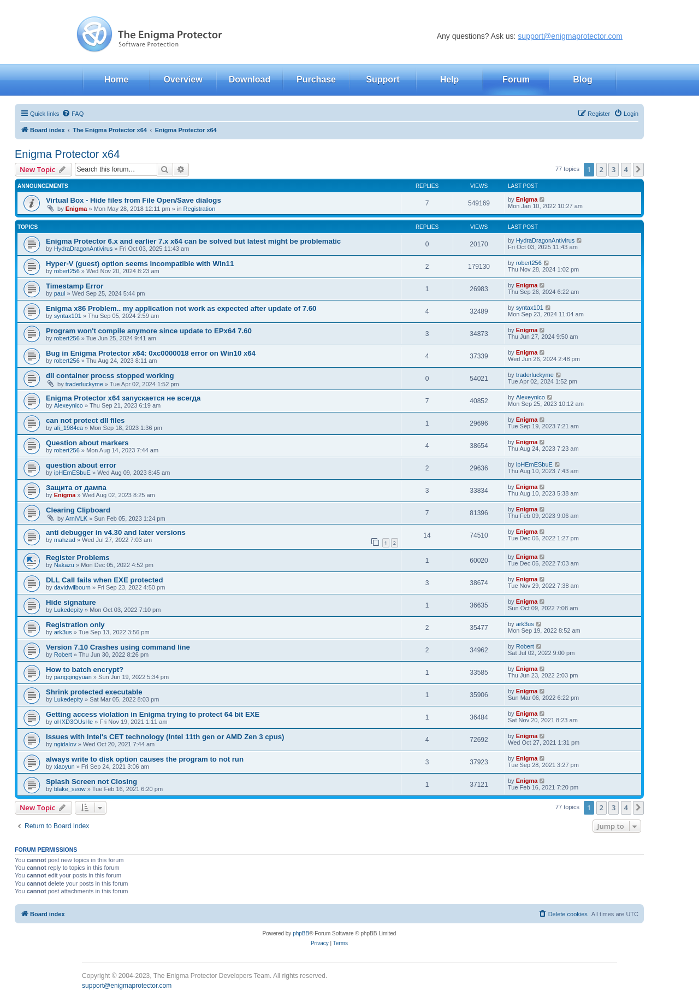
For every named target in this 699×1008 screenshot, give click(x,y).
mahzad (64, 540)
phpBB (301, 933)
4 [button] (626, 169)
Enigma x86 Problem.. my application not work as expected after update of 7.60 (181, 308)
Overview (182, 79)
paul (60, 293)
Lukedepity (68, 609)
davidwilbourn (72, 587)
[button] (638, 169)
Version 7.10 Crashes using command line (118, 647)
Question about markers (87, 443)
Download (249, 79)
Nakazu (64, 565)
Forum (516, 79)
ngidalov (65, 744)
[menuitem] (73, 113)
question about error (81, 465)
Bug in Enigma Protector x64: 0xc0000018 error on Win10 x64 (151, 353)
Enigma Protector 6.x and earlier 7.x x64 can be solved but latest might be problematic (193, 241)
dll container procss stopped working (110, 376)
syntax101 (67, 316)
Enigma (76, 208)
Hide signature (71, 602)
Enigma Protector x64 (67, 154)
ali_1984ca (68, 428)
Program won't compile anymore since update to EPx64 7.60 (149, 331)
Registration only (75, 625)
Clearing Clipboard (78, 510)
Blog (583, 79)
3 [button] (613, 169)
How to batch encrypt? (84, 669)
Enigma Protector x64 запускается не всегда (123, 398)
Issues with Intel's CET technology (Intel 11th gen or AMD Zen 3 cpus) (165, 737)
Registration (199, 208)
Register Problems (78, 557)
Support (382, 79)
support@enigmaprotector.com (570, 36)
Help (449, 79)
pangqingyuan (73, 677)
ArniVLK (76, 518)
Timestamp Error (74, 286)
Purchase (316, 79)
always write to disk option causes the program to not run (145, 759)
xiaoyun (64, 766)
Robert (63, 654)
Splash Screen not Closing (91, 781)
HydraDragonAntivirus (83, 248)
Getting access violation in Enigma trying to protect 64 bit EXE (152, 714)
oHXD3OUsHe (73, 721)
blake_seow (70, 789)
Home (116, 79)
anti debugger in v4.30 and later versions (116, 532)
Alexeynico (68, 405)
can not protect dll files (85, 420)
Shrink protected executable (94, 692)
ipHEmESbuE (72, 472)
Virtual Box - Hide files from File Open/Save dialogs (133, 200)
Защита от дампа (76, 488)
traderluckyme (84, 384)
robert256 (67, 271)
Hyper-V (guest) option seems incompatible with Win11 (140, 264)
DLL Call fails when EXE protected (104, 580)
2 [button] (601, 169)
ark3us (63, 632)
